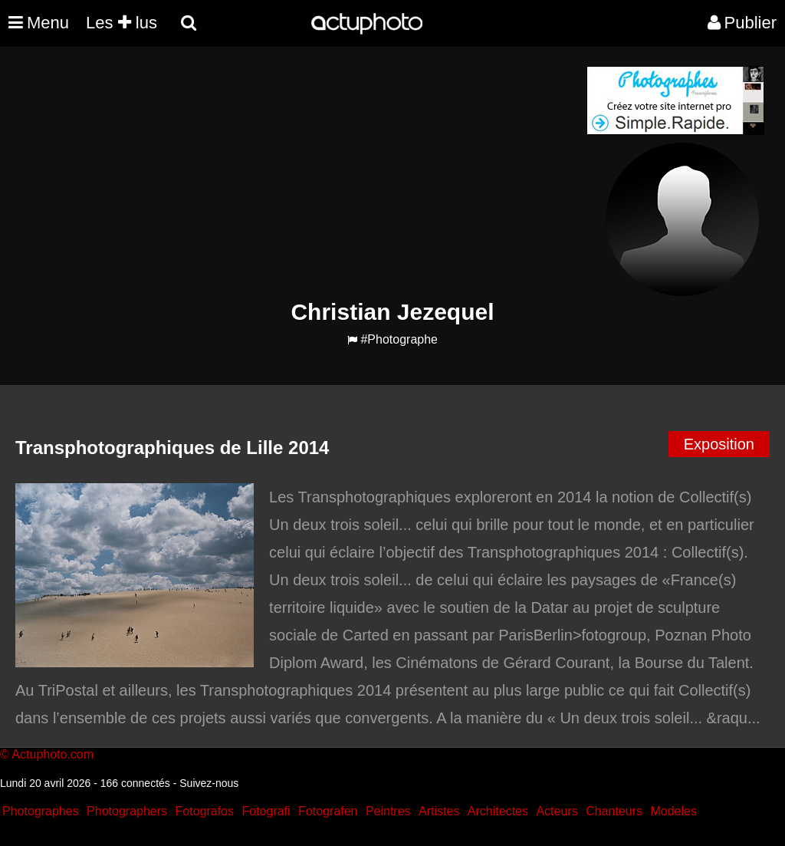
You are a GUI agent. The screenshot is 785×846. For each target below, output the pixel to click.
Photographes (40, 811)
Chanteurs (614, 811)
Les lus (121, 22)
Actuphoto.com (52, 754)
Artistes (439, 811)
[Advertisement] (300, 173)
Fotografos (205, 811)
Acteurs (556, 811)
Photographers (127, 811)
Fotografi (265, 811)
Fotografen (327, 811)
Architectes (498, 811)
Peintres (388, 811)
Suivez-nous (208, 783)
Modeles (673, 811)
